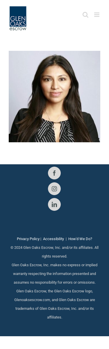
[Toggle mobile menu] (97, 15)
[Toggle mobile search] (85, 15)
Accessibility (53, 239)
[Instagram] (54, 188)
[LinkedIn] (54, 204)
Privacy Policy (28, 239)
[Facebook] (54, 173)
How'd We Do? (80, 239)
